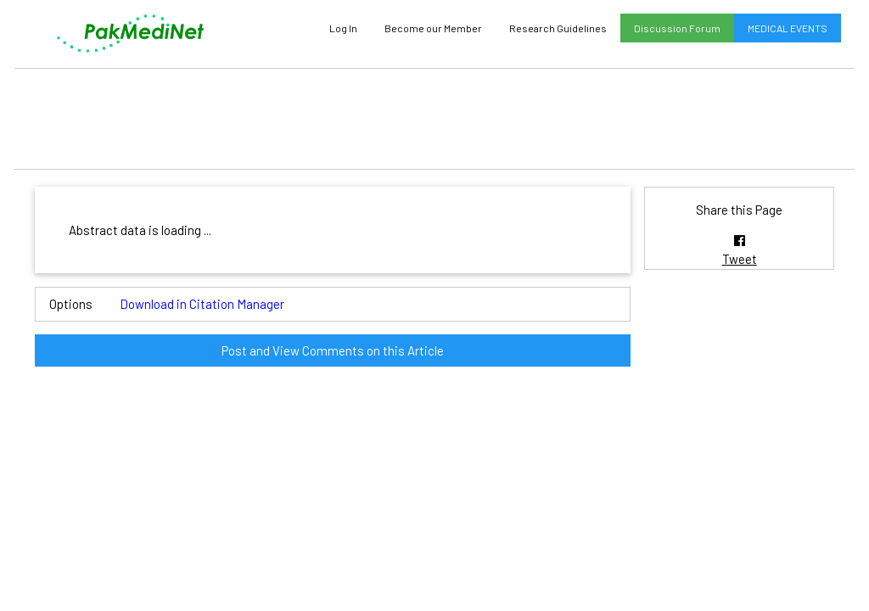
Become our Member (433, 28)
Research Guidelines (558, 28)
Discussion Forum (677, 28)
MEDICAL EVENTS (787, 28)
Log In (343, 28)
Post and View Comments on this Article (332, 350)
